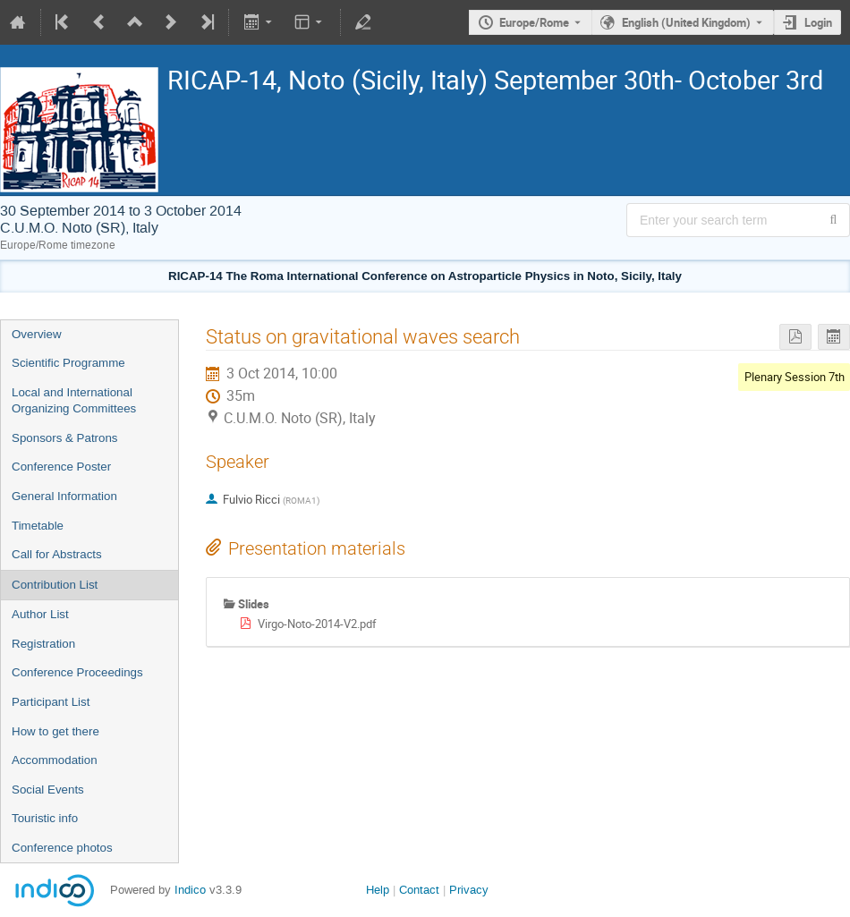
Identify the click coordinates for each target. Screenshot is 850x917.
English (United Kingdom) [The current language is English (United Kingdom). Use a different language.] (686, 22)
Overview (37, 334)
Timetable (38, 525)
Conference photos (62, 847)
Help (377, 889)
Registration (43, 643)
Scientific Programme (68, 362)
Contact (419, 889)
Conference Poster (61, 466)
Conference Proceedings (77, 672)
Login (818, 22)
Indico (190, 889)
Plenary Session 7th (794, 377)
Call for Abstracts (57, 554)
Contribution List (55, 584)
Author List (40, 614)
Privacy (469, 889)
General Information (64, 496)
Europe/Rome (534, 22)
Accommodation (55, 760)
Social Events (48, 789)
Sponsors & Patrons (65, 438)
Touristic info (45, 818)
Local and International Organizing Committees (74, 401)
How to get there (55, 731)
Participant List (50, 702)
